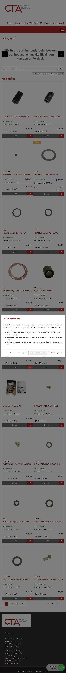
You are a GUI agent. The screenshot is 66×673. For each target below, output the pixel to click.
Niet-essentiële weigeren (18, 353)
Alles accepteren (56, 353)
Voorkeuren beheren (39, 353)
